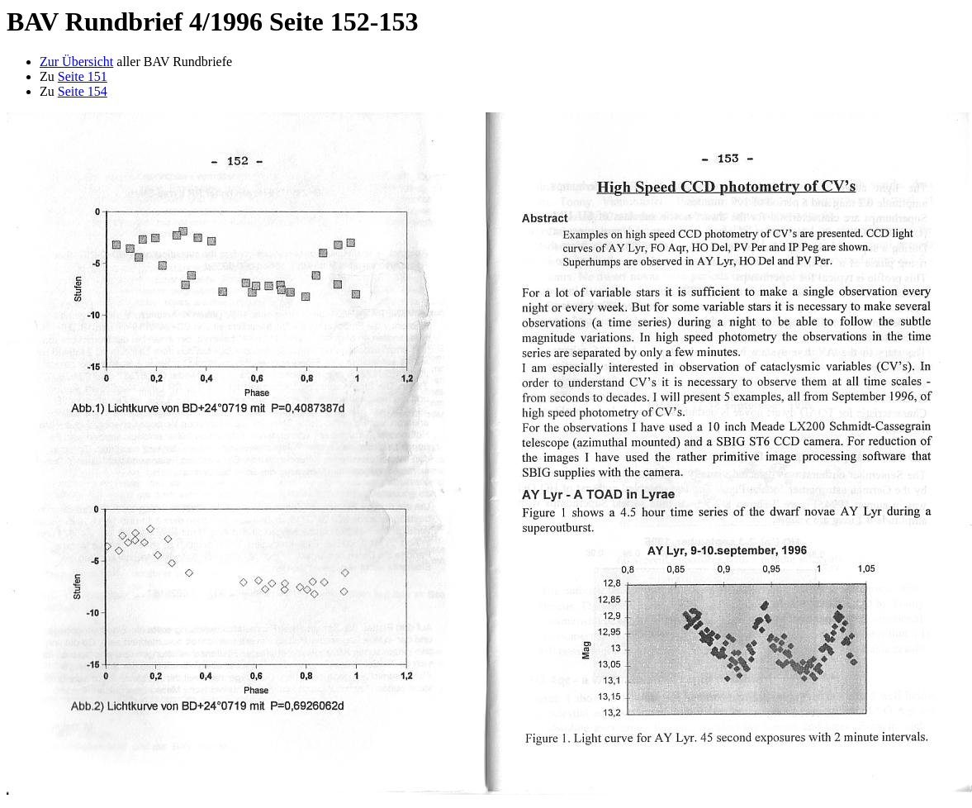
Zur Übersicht (76, 62)
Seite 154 (82, 91)
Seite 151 (82, 76)
